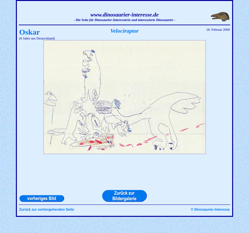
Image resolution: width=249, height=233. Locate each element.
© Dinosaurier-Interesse (210, 209)
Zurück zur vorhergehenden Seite (46, 209)
